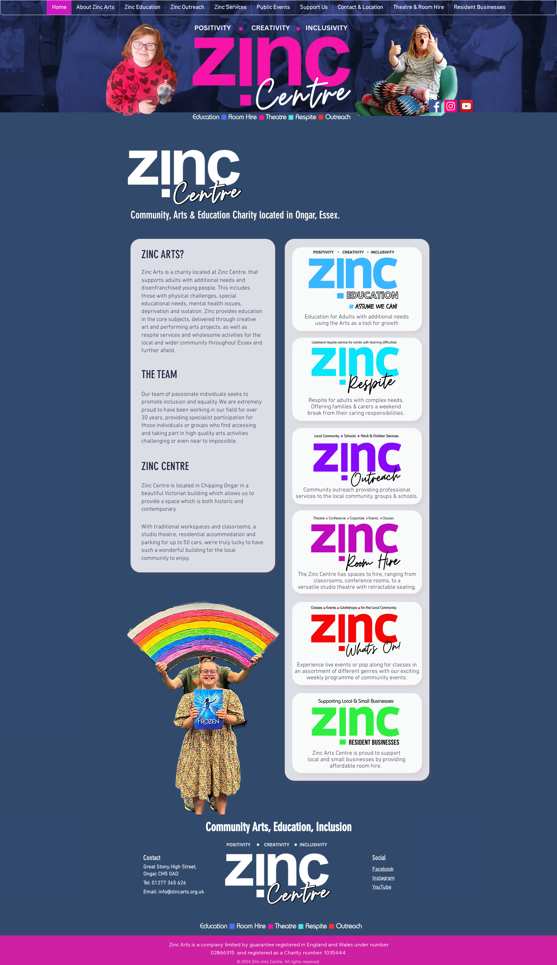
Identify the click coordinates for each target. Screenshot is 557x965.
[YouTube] (466, 106)
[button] (230, 7)
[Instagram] (450, 106)
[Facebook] (435, 106)
